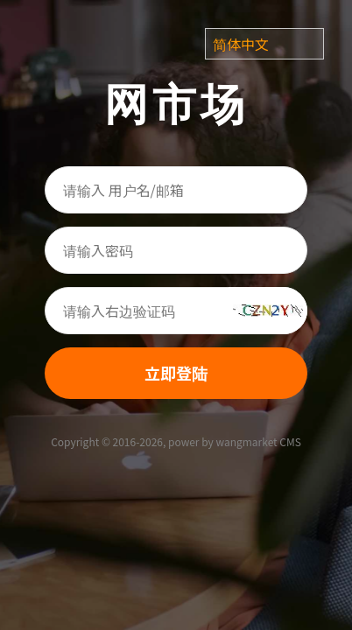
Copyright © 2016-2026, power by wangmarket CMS (176, 441)
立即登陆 (176, 372)
